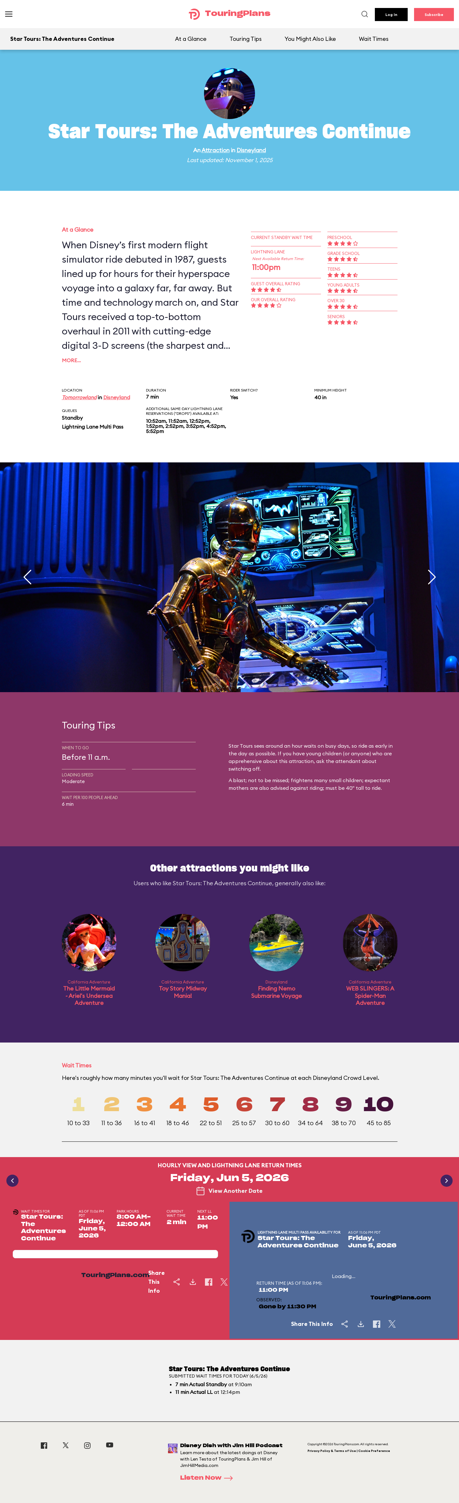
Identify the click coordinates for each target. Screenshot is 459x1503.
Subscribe (434, 14)
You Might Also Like (310, 38)
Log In (391, 14)
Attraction (215, 150)
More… (71, 360)
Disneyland (251, 150)
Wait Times (374, 38)
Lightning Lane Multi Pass (92, 426)
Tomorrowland (79, 397)
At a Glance (191, 38)
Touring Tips (245, 38)
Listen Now (208, 1478)
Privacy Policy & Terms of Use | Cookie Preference (349, 1451)
